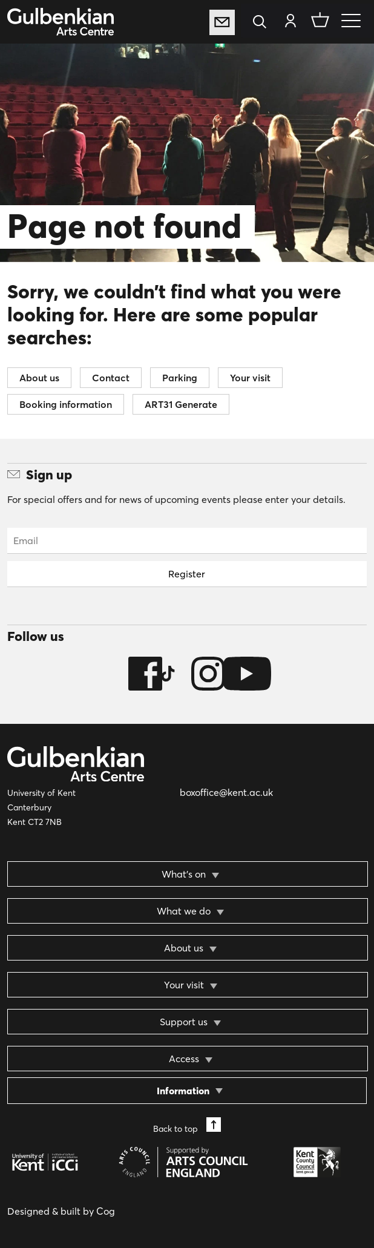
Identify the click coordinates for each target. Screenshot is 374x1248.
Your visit (250, 378)
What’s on (184, 874)
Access (184, 1059)
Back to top (187, 1125)
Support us (184, 1022)
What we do (184, 911)
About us (39, 378)
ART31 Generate (181, 404)
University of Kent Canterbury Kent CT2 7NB (41, 807)
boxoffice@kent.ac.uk (226, 792)
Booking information (65, 404)
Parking (179, 378)
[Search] (263, 22)
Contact (111, 378)
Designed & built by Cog (61, 1211)
